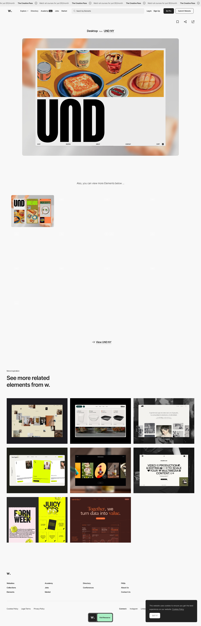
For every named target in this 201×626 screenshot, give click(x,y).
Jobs (57, 11)
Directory (34, 11)
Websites (10, 583)
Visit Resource (104, 617)
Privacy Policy (39, 609)
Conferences (88, 587)
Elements (10, 592)
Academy (46, 11)
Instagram (134, 609)
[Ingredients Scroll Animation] (123, 280)
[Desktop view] (37, 520)
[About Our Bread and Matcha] (123, 246)
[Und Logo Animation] (32, 246)
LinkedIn (144, 609)
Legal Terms (26, 609)
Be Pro (168, 11)
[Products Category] (168, 211)
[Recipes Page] (168, 246)
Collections (11, 587)
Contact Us (125, 592)
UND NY (109, 30)
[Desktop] (37, 470)
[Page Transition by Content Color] (78, 246)
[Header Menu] (100, 421)
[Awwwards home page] (93, 617)
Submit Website (184, 11)
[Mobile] (32, 211)
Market (64, 11)
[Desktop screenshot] (163, 421)
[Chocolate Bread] (78, 280)
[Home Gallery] (37, 421)
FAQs (123, 583)
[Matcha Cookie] (168, 280)
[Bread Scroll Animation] (78, 211)
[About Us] (123, 211)
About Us (125, 587)
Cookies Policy (12, 609)
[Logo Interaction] (32, 280)
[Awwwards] (10, 11)
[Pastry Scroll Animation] (32, 315)
